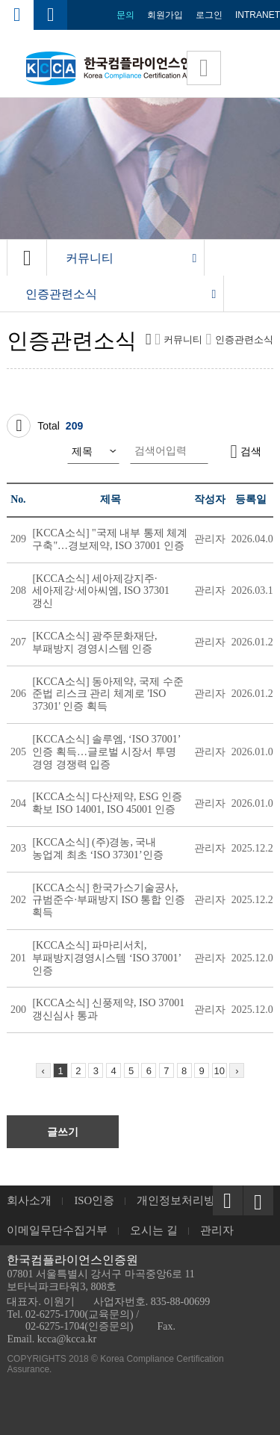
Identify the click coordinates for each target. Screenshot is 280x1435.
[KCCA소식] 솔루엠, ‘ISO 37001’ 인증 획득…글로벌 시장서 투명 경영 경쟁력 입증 (106, 752)
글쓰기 (62, 1132)
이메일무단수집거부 (57, 1230)
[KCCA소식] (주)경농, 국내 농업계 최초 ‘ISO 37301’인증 (97, 849)
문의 (125, 15)
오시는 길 (154, 1230)
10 (219, 1070)
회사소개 (29, 1200)
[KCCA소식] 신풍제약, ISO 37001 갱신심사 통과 (108, 1009)
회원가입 (165, 15)
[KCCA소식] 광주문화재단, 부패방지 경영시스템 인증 (94, 642)
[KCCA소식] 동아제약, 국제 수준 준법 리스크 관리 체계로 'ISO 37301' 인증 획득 (107, 694)
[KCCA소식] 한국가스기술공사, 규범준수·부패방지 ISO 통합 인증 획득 (108, 900)
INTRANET (257, 15)
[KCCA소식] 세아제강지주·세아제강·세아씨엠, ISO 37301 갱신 (100, 591)
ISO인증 (94, 1200)
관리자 (217, 1230)
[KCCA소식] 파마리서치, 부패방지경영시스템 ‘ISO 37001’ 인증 (106, 958)
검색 (246, 451)
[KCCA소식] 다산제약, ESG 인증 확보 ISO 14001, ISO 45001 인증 (107, 803)
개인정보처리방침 (181, 1200)
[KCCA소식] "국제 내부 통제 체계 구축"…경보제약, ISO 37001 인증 (109, 539)
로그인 (209, 15)
